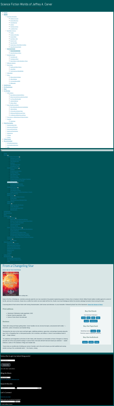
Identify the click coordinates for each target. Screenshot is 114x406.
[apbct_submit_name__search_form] (39, 388)
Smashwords (93, 321)
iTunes (96, 342)
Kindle (83, 317)
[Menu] (1, 150)
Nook (88, 317)
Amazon (93, 331)
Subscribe (6, 365)
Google (86, 321)
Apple (98, 317)
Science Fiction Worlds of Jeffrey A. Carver (26, 4)
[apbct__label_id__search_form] (27, 388)
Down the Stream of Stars (95, 304)
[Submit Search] (16, 388)
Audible (91, 342)
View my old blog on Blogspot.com (10, 379)
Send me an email (5, 396)
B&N (98, 331)
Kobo (93, 317)
